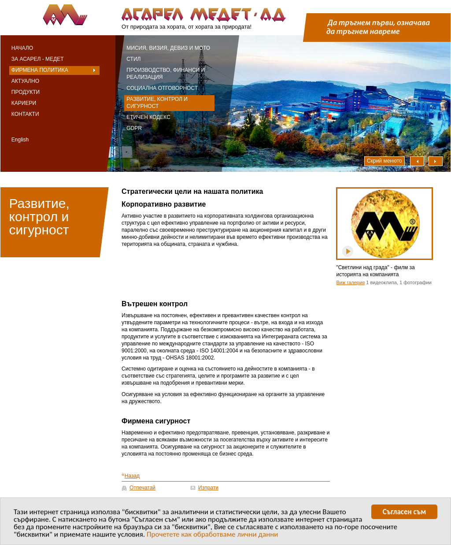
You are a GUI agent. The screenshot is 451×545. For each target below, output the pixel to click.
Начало (22, 48)
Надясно (436, 161)
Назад (131, 475)
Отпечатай (142, 488)
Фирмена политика (39, 70)
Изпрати (208, 488)
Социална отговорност (162, 88)
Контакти (25, 114)
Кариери (23, 103)
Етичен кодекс (148, 117)
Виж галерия (350, 282)
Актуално (25, 81)
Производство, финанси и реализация (165, 73)
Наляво (417, 161)
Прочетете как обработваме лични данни (212, 535)
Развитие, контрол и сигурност (157, 102)
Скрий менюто (384, 161)
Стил (133, 59)
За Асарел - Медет (37, 59)
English (20, 140)
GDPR (134, 128)
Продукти (25, 92)
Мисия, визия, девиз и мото (168, 48)
